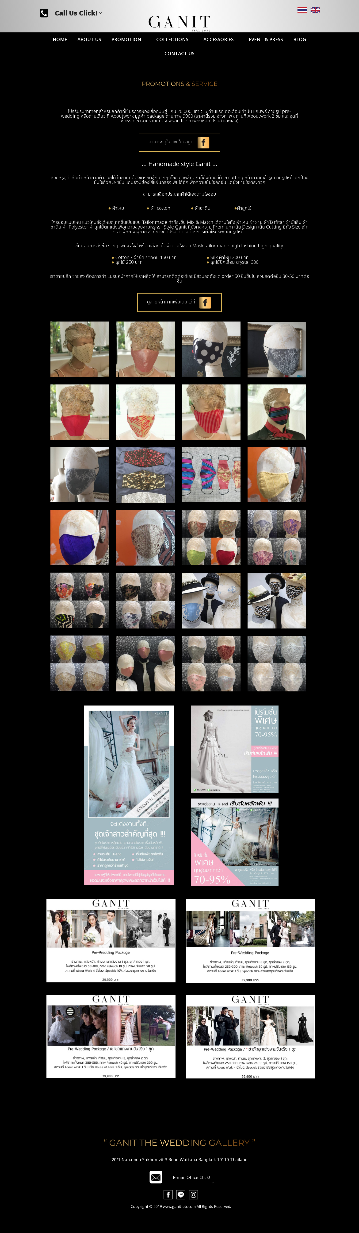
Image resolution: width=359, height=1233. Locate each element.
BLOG (299, 39)
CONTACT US (179, 53)
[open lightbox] (156, 1206)
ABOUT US (89, 39)
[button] (78, 13)
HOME (60, 39)
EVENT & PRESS (266, 39)
